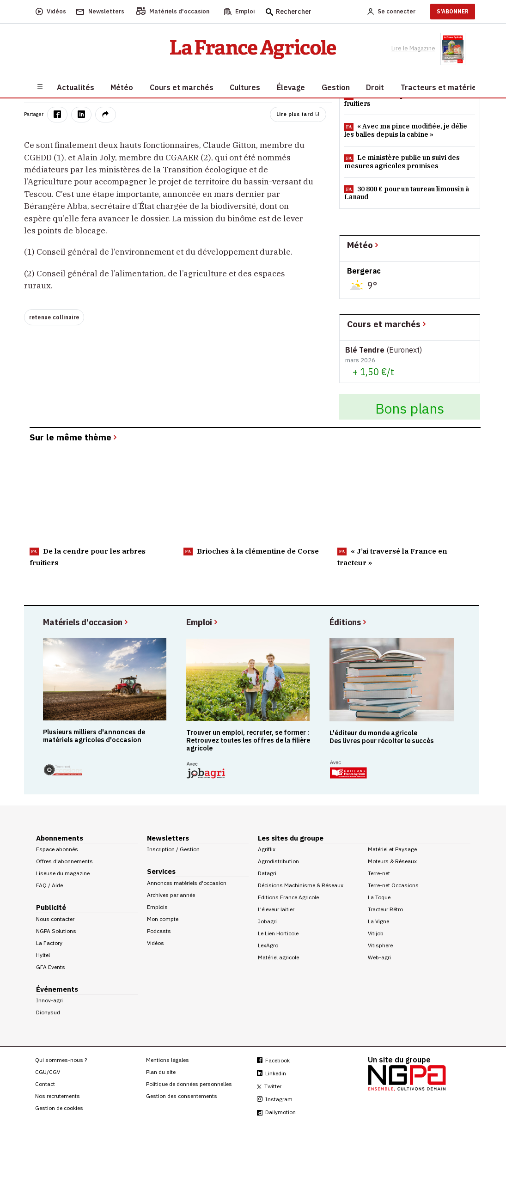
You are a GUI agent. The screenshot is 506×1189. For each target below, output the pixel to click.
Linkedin (271, 1073)
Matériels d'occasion (86, 622)
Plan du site (161, 1071)
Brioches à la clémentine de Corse (251, 550)
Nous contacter (55, 918)
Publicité (51, 907)
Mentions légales (167, 1059)
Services (161, 871)
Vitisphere (380, 945)
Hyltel (43, 954)
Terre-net (379, 873)
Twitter (269, 1086)
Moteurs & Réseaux (392, 861)
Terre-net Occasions (393, 885)
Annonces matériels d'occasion (186, 882)
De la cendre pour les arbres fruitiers (88, 556)
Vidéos (155, 942)
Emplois (157, 906)
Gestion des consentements (181, 1095)
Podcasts (159, 930)
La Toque (379, 897)
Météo (363, 244)
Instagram (275, 1099)
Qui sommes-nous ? (61, 1059)
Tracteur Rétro (385, 909)
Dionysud (48, 1012)
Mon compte (162, 918)
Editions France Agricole (288, 897)
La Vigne (378, 921)
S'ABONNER (453, 11)
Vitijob (376, 933)
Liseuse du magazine (63, 873)
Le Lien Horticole (278, 933)
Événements (57, 989)
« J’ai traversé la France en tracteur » (392, 556)
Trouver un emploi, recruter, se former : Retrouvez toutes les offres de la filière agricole (248, 740)
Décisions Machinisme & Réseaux (300, 885)
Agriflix (266, 849)
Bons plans (409, 408)
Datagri (267, 873)
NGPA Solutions (56, 930)
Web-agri (379, 957)
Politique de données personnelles (189, 1083)
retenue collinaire (54, 317)
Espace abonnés (57, 849)
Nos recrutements (57, 1095)
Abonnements (59, 838)
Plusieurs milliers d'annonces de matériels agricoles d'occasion (94, 736)
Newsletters (168, 838)
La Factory (49, 942)
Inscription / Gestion (173, 849)
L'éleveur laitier (276, 909)
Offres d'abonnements (64, 861)
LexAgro (268, 945)
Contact (45, 1083)
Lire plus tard (298, 114)
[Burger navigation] (40, 86)
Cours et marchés (387, 323)
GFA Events (50, 966)
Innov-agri (49, 1000)
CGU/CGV (47, 1071)
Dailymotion (276, 1112)
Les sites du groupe (290, 838)
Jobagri (267, 921)
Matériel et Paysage (392, 849)
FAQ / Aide (49, 885)
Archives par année (171, 894)
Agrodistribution (278, 861)
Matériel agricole (278, 957)
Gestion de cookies (59, 1107)
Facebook (273, 1060)
